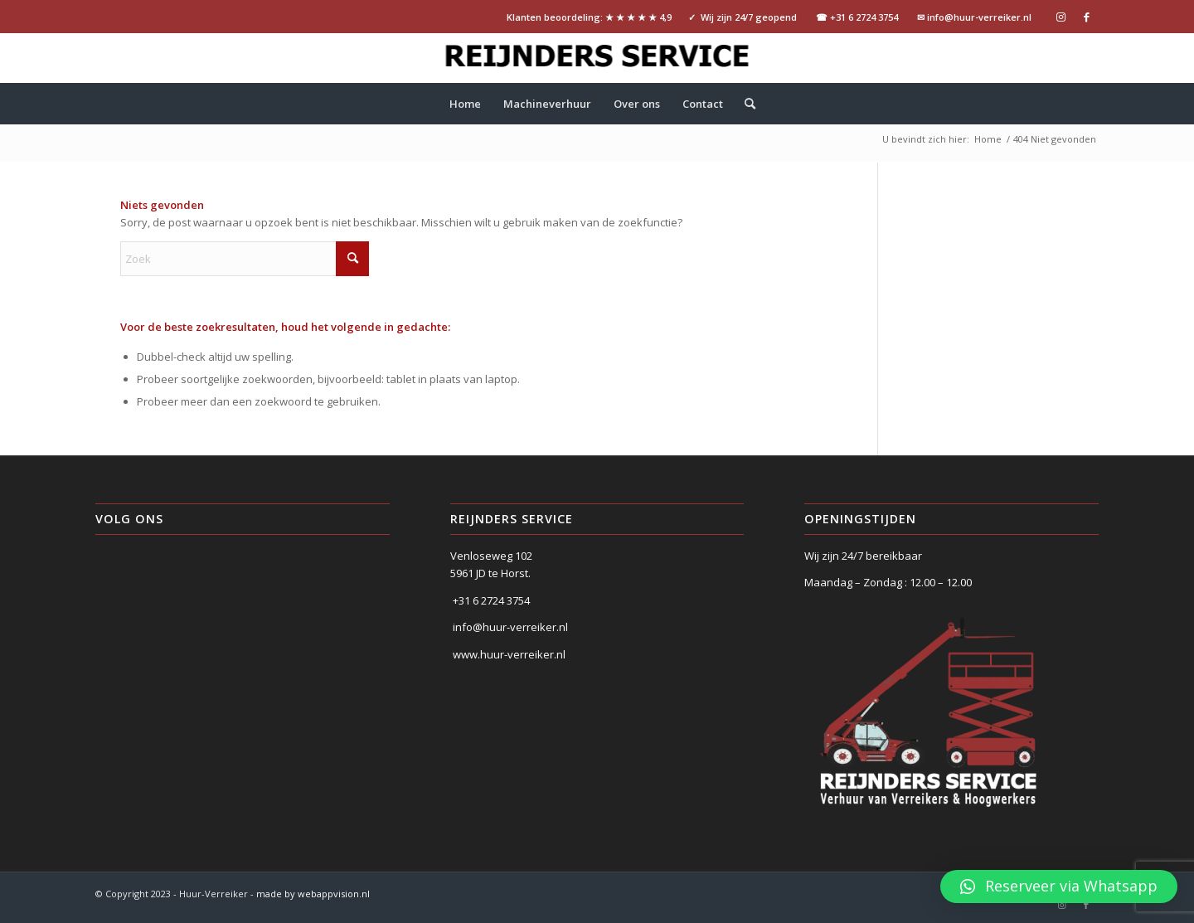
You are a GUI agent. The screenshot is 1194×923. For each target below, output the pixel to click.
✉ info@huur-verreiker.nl (974, 17)
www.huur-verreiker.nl (509, 654)
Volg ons (129, 519)
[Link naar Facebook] (1086, 16)
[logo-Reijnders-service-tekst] (597, 58)
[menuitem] (465, 103)
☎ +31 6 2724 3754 (857, 17)
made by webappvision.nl (313, 893)
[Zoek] (744, 103)
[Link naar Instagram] (1061, 16)
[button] (1058, 886)
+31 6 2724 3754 (491, 600)
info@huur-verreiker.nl (510, 626)
